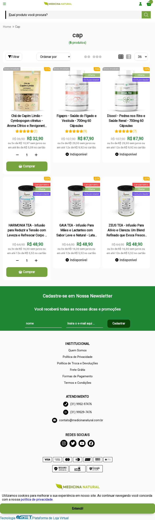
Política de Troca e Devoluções (77, 363)
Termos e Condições (77, 383)
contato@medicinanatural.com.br (77, 420)
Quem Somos (77, 350)
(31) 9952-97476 (77, 404)
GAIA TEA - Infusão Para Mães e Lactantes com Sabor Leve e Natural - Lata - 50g (76, 230)
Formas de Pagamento (78, 376)
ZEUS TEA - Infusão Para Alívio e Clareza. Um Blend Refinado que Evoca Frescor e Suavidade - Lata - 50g (126, 230)
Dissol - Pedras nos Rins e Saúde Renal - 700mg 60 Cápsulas (126, 121)
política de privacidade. (37, 499)
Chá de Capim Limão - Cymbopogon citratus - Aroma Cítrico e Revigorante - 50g (26, 121)
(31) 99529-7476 (77, 412)
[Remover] (17, 155)
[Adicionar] (36, 155)
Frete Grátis (77, 370)
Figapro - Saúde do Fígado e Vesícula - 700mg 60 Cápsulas (76, 121)
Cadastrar (118, 323)
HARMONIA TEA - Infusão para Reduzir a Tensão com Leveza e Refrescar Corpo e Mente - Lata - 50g (27, 230)
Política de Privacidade (77, 357)
